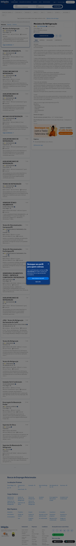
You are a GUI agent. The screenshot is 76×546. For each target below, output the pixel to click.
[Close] (48, 264)
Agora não (38, 281)
